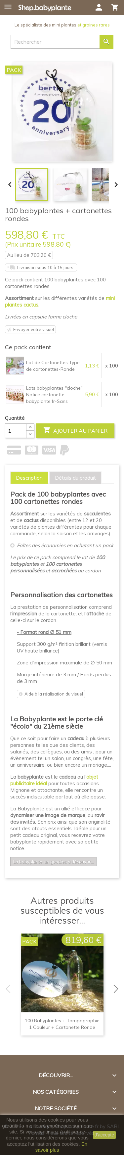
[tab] (29, 477)
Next (117, 988)
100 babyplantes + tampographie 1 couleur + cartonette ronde (62, 1024)
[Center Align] (30, 427)
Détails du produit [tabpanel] (75, 477)
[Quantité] (15, 430)
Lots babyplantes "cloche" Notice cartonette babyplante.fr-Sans (54, 394)
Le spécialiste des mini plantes (62, 24)
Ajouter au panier (75, 430)
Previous (6, 988)
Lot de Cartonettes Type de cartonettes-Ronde (53, 366)
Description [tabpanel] (29, 477)
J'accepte (104, 1134)
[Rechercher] (62, 42)
